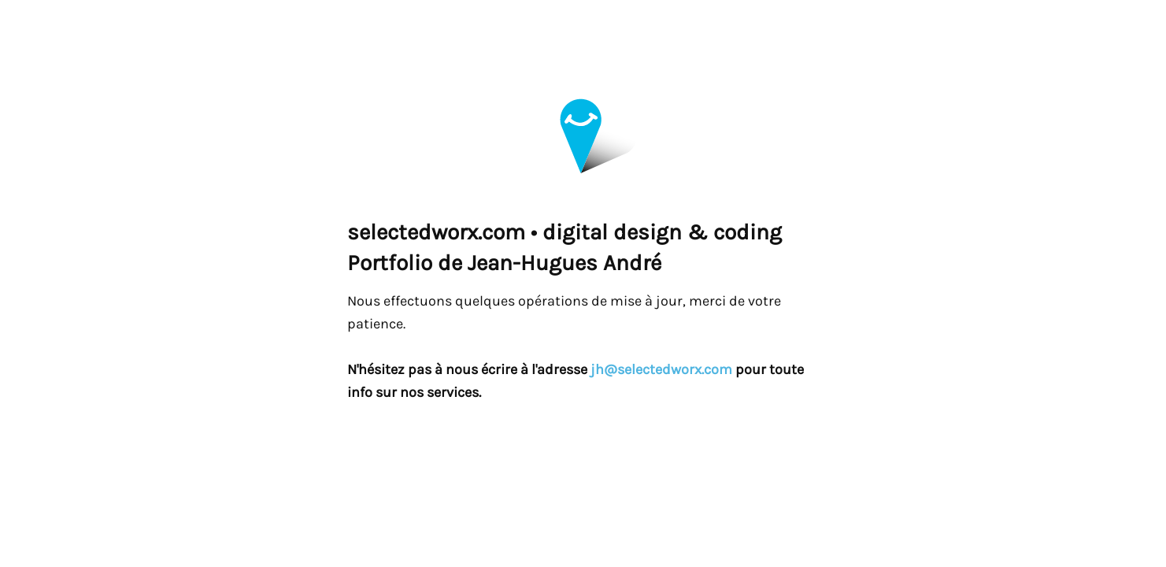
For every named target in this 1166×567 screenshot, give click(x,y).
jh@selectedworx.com (661, 369)
